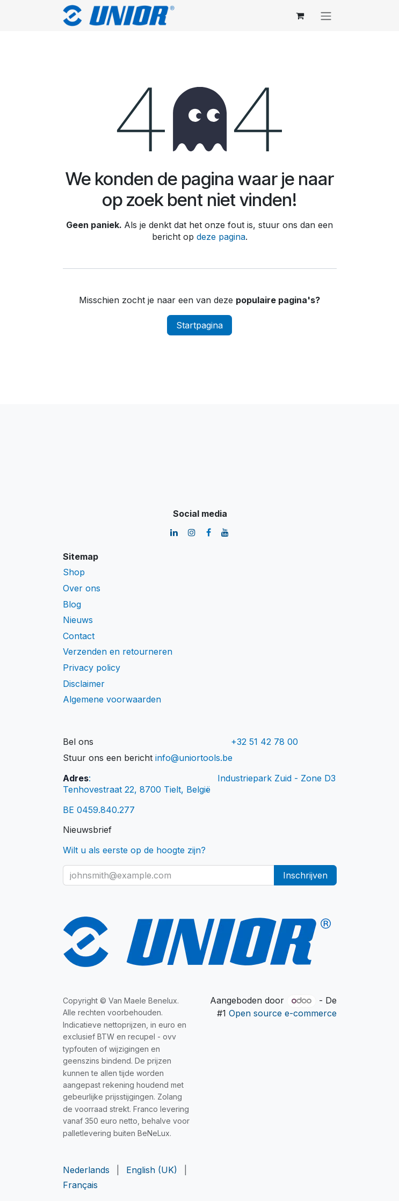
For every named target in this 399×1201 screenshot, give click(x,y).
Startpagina (199, 325)
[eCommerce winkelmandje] (300, 15)
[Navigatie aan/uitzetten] (326, 15)
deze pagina (221, 236)
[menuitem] (86, 1170)
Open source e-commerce (283, 1013)
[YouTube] (225, 532)
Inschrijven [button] (305, 875)
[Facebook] (208, 532)
